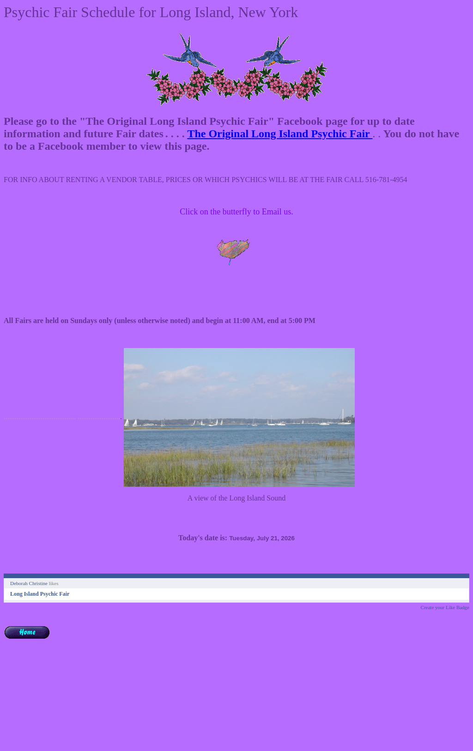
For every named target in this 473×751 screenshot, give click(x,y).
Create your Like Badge (445, 607)
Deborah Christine (29, 583)
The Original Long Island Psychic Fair (279, 134)
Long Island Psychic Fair (39, 594)
